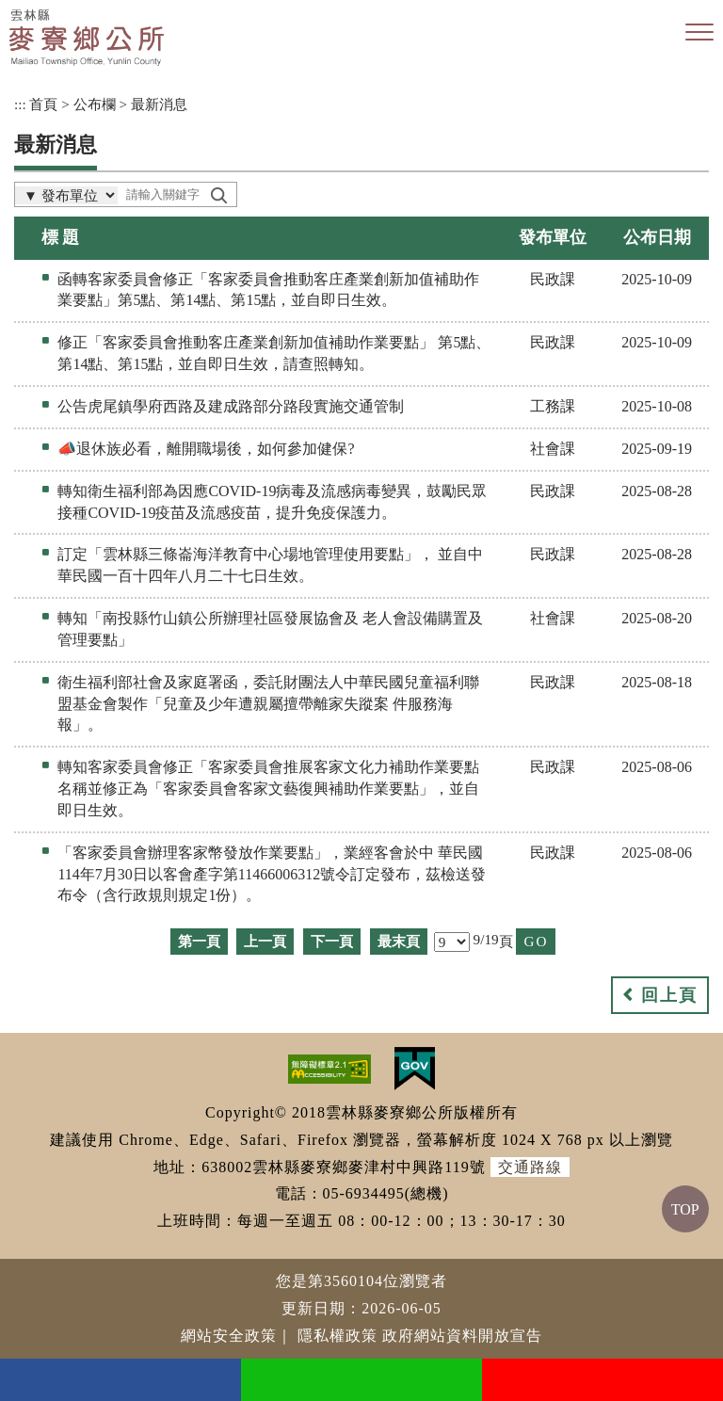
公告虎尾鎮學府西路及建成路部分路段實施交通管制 (230, 406)
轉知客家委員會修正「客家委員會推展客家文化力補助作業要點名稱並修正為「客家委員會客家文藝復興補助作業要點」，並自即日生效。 (268, 788)
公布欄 (94, 104)
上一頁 (265, 941)
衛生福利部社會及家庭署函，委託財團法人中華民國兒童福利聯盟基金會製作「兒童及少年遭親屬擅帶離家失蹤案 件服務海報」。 (268, 703)
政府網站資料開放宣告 (462, 1336)
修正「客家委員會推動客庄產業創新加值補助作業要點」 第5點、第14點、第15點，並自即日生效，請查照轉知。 (273, 353)
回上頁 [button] (669, 995)
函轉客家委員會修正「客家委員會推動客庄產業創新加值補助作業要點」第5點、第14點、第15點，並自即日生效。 (268, 290)
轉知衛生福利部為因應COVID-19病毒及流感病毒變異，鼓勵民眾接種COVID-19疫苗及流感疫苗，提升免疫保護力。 (272, 502)
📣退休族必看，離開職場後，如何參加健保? (205, 449)
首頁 (43, 104)
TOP (685, 1209)
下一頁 (332, 941)
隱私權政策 (337, 1336)
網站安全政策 (229, 1336)
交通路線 (530, 1167)
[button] (699, 33)
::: (20, 104)
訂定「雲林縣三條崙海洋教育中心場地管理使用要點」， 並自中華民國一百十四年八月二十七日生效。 (270, 565)
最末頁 (399, 941)
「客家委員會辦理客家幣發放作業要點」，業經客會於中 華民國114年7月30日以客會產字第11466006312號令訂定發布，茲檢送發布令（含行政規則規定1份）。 (271, 874)
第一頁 (199, 941)
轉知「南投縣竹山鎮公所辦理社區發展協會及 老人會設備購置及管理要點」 (270, 629)
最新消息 (159, 104)
